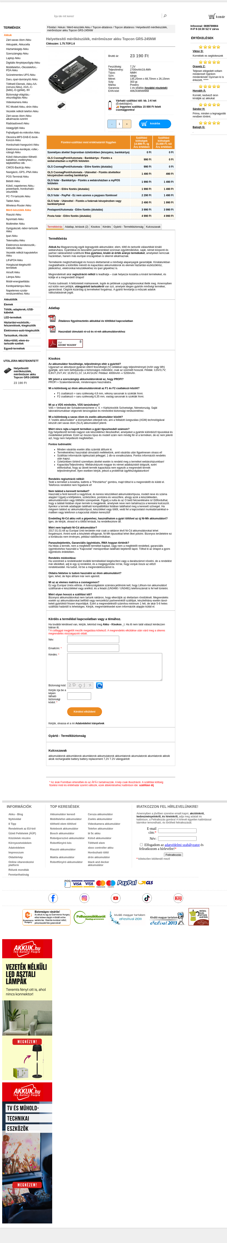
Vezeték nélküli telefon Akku (22, 111)
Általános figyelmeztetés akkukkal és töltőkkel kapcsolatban (90, 321)
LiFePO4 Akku (14, 260)
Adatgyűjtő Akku (15, 128)
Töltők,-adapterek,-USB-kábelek (19, 311)
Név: (51, 639)
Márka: (112, 84)
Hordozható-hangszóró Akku (22, 144)
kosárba (155, 123)
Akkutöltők (10, 299)
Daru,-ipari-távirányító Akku (22, 79)
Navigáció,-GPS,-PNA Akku (22, 172)
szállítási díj (146, 785)
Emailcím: (55, 648)
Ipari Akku (12, 235)
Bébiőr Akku (13, 181)
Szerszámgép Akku (17, 53)
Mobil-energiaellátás (17, 281)
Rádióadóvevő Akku (17, 123)
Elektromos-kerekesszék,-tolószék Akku (21, 247)
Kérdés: (53, 654)
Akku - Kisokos (112, 624)
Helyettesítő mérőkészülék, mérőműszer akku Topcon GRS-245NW (26, 373)
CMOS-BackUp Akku (18, 167)
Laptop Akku (13, 58)
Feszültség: (115, 66)
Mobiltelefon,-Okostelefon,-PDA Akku (21, 69)
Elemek (8, 304)
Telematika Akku (15, 240)
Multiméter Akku (15, 223)
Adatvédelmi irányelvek (89, 723)
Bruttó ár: (113, 56)
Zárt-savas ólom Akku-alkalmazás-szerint (19, 117)
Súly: (111, 81)
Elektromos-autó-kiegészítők (21, 330)
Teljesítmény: (116, 69)
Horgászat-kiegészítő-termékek (19, 266)
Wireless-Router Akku (18, 205)
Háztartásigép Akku (17, 49)
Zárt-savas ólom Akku (18, 39)
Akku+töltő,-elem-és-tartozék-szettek (17, 342)
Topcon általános (124, 27)
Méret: (112, 78)
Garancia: (114, 87)
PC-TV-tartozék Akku (18, 196)
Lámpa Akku (13, 276)
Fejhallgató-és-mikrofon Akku (23, 132)
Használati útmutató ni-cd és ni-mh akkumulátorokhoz (86, 331)
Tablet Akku (12, 201)
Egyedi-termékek (14, 348)
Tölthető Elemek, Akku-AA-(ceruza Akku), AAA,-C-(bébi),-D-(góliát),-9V (21, 87)
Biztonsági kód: (57, 685)
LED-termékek (13, 317)
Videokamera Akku (17, 102)
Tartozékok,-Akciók (16, 335)
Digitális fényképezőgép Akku (23, 62)
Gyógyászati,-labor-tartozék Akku (22, 230)
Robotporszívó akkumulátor (67, 838)
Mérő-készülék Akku (18, 210)
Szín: (111, 75)
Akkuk (8, 35)
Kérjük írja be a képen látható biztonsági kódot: (57, 696)
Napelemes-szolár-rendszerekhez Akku (18, 292)
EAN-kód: (113, 90)
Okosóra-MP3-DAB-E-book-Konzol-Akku (22, 139)
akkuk (92, 934)
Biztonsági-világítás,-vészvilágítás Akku (18, 96)
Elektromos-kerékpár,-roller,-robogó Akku (22, 151)
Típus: (111, 72)
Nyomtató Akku (15, 219)
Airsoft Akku (13, 272)
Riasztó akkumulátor (62, 849)
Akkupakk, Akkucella (18, 44)
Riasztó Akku (13, 214)
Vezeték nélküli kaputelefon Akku (22, 254)
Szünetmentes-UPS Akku (20, 74)
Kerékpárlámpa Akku (18, 286)
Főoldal (51, 27)
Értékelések (202, 38)
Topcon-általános (102, 27)
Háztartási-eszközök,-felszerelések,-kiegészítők (20, 324)
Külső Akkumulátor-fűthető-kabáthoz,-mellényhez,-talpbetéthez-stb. (21, 160)
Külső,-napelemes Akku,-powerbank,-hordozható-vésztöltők (20, 188)
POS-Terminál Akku (17, 176)
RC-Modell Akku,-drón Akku (22, 106)
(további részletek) (156, 87)
